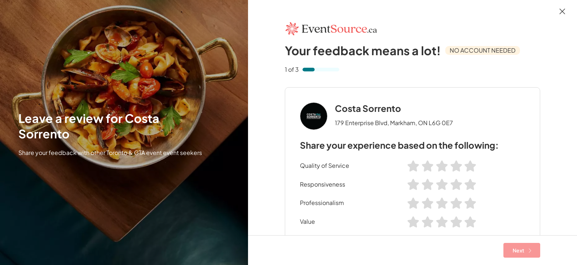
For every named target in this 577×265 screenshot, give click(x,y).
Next (522, 250)
